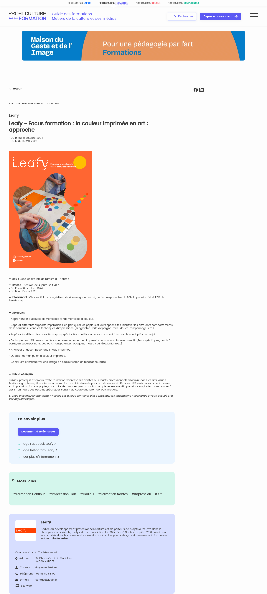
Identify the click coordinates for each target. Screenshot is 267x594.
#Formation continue (29, 494)
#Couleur (87, 494)
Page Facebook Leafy (37, 443)
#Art (158, 494)
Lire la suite (60, 538)
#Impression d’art (62, 494)
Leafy (14, 115)
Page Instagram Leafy (38, 450)
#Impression (141, 494)
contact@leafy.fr (46, 580)
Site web (26, 586)
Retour (15, 88)
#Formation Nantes (113, 494)
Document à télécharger (38, 431)
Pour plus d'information (39, 456)
